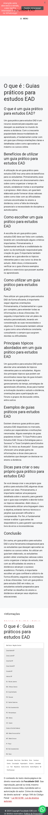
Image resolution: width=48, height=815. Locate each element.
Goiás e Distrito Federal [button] (13, 722)
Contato (31, 811)
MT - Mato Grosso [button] (11, 733)
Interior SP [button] (9, 671)
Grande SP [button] (9, 665)
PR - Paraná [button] (9, 691)
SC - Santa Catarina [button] (11, 696)
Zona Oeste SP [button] (10, 660)
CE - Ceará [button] (9, 717)
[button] (42, 809)
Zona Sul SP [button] (9, 655)
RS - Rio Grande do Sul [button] (12, 702)
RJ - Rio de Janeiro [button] (11, 676)
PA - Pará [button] (8, 748)
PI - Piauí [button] (8, 738)
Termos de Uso (19, 811)
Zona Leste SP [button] (10, 650)
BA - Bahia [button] (9, 712)
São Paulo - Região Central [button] (13, 639)
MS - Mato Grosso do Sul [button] (13, 727)
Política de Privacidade (33, 808)
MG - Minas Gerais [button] (11, 681)
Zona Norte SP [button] (10, 645)
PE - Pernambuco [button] (11, 707)
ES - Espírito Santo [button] (11, 686)
